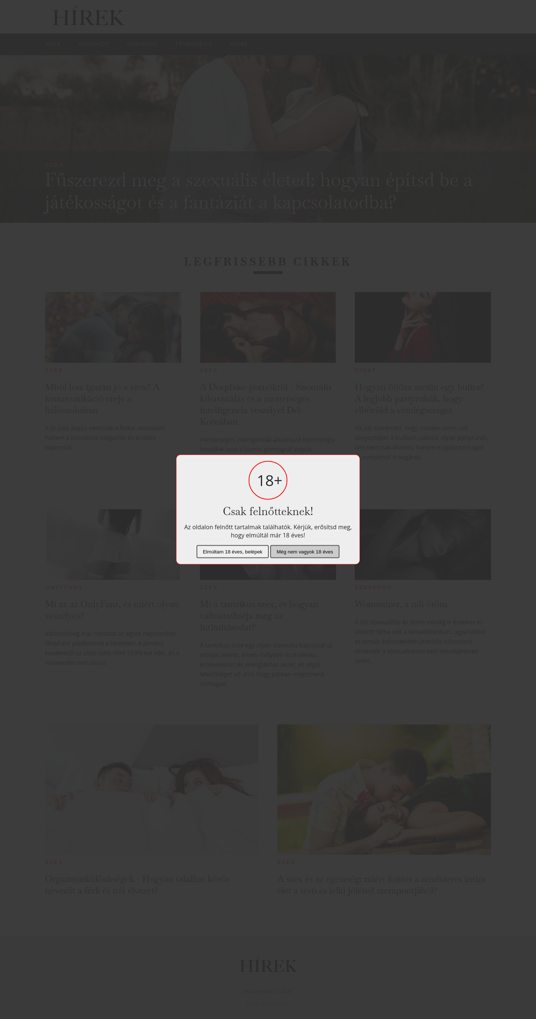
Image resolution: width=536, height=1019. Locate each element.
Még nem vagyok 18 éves (305, 552)
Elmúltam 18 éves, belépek (232, 552)
